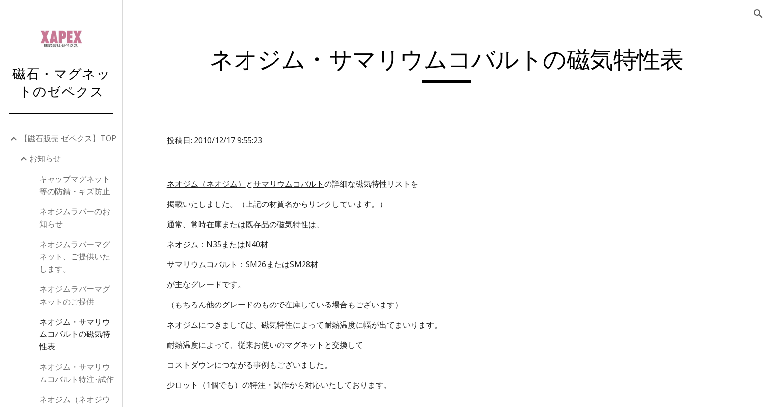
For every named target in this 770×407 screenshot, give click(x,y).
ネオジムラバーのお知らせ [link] (74, 217)
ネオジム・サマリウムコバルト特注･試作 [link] (76, 372)
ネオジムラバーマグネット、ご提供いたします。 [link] (74, 257)
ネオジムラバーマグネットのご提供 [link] (74, 294)
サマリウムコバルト (288, 183)
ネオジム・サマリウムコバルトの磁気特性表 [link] (74, 334)
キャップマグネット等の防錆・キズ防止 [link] (74, 185)
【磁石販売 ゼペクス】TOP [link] (68, 138)
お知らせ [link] (45, 158)
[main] (446, 64)
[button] (758, 13)
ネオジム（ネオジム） (206, 183)
